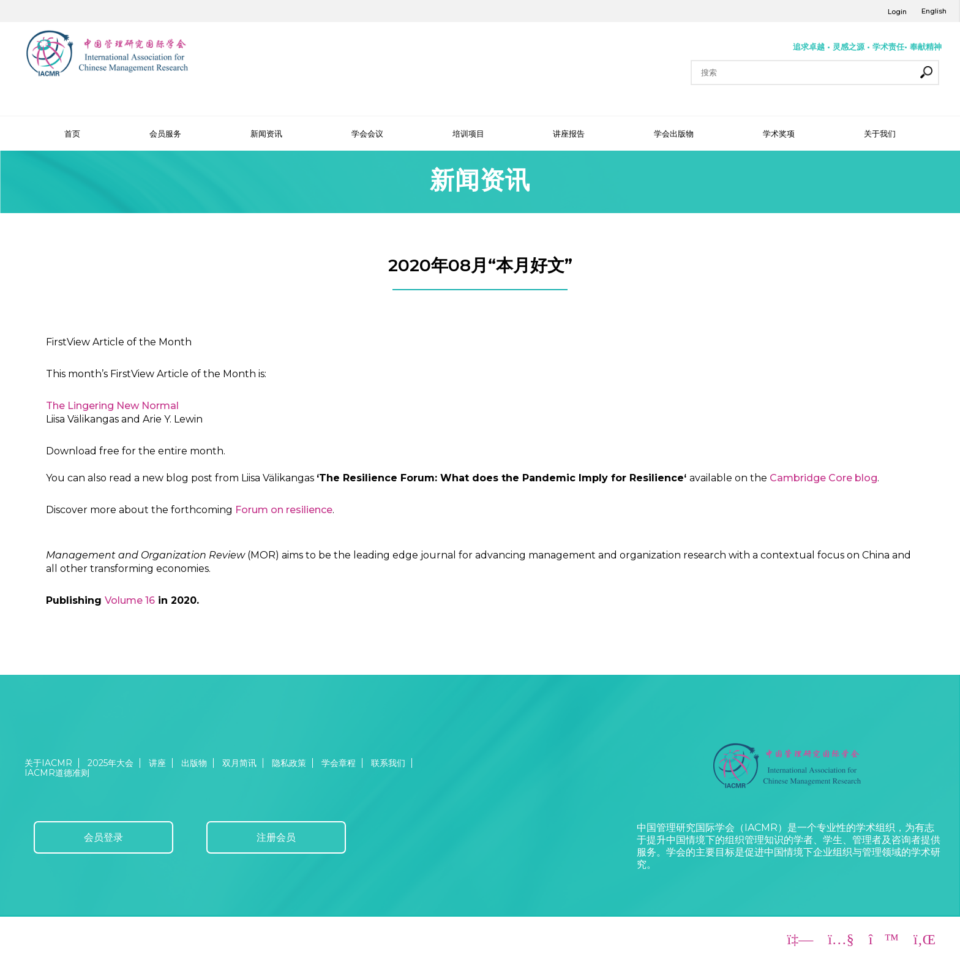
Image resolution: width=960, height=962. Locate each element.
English (934, 11)
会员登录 (103, 837)
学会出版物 (674, 133)
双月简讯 (239, 762)
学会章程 (338, 762)
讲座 (157, 762)
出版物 (194, 762)
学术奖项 (779, 133)
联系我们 (388, 762)
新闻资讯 (266, 133)
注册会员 (276, 837)
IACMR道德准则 (56, 772)
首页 (72, 133)
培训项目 (468, 133)
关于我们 (880, 133)
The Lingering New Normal (112, 405)
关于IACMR (48, 762)
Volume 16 (130, 600)
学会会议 (367, 133)
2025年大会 (110, 762)
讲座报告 (569, 133)
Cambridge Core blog (823, 478)
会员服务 (165, 133)
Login (897, 11)
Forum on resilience (283, 510)
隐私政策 (289, 762)
